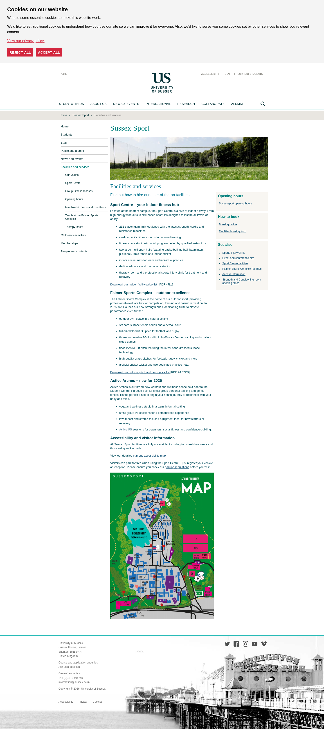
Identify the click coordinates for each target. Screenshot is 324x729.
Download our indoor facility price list (134, 284)
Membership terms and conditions (85, 206)
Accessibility (210, 73)
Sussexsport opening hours (235, 203)
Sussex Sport (81, 114)
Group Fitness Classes (78, 190)
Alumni (237, 104)
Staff (228, 73)
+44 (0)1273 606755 (70, 677)
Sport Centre (73, 182)
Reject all (20, 52)
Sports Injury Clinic (233, 252)
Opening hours (74, 198)
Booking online (228, 224)
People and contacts (74, 251)
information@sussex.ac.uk (74, 681)
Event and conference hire (238, 257)
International (158, 104)
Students (66, 134)
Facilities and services (75, 166)
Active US (125, 429)
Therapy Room (74, 226)
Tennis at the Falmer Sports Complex (81, 216)
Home (63, 73)
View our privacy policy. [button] (26, 41)
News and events (72, 158)
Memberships (69, 243)
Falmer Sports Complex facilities (241, 268)
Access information (233, 273)
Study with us (71, 104)
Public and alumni (72, 150)
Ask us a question (69, 666)
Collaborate (213, 104)
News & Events (126, 104)
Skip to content (185, 73)
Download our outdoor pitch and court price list (140, 372)
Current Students (250, 73)
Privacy (83, 701)
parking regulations (177, 466)
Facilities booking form (232, 231)
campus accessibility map (149, 455)
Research (186, 104)
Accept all (49, 52)
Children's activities (73, 234)
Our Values (72, 174)
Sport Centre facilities (235, 263)
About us (98, 104)
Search (263, 104)
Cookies (97, 701)
